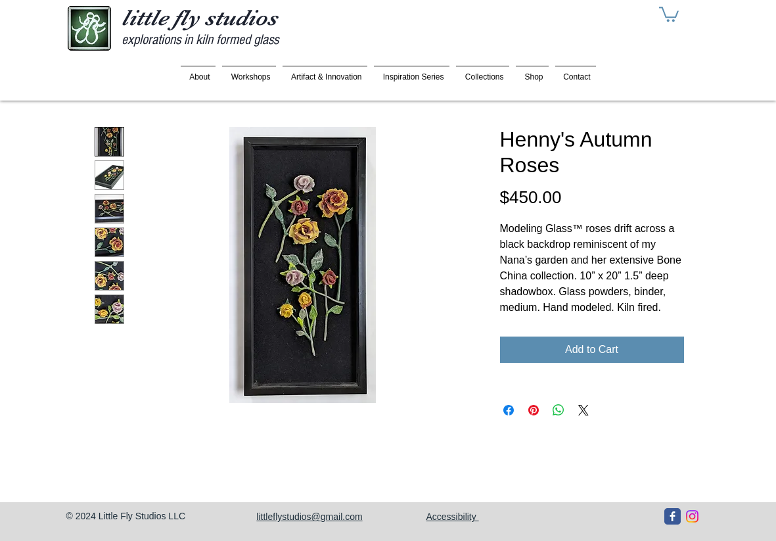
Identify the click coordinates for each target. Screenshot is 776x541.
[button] (669, 13)
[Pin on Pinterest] (533, 410)
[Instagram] (692, 516)
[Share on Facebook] (508, 410)
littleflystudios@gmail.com (309, 516)
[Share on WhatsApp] (558, 410)
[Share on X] (583, 410)
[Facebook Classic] (672, 516)
